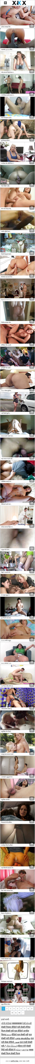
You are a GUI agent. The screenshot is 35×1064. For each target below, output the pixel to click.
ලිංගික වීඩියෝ (11, 1046)
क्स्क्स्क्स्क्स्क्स (17, 1023)
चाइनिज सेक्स (15, 1061)
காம (9, 1034)
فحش (17, 1042)
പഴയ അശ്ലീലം (22, 1038)
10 (12, 1013)
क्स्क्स (31, 1049)
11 (16, 1013)
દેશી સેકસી (27, 1023)
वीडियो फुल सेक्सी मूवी (19, 1034)
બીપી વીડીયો (6, 1023)
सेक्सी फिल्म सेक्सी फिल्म (10, 1053)
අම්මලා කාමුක (22, 1049)
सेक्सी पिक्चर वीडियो (9, 1027)
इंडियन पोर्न (22, 1046)
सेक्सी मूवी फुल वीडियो (14, 1030)
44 (19, 1013)
